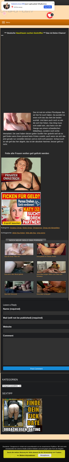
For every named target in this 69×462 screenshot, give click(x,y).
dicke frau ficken (18, 233)
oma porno (41, 233)
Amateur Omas (16, 228)
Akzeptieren (44, 455)
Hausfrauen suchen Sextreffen (29, 33)
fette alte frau (31, 233)
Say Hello (47, 7)
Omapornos (37, 228)
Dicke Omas (27, 228)
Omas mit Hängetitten (51, 228)
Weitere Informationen (27, 455)
